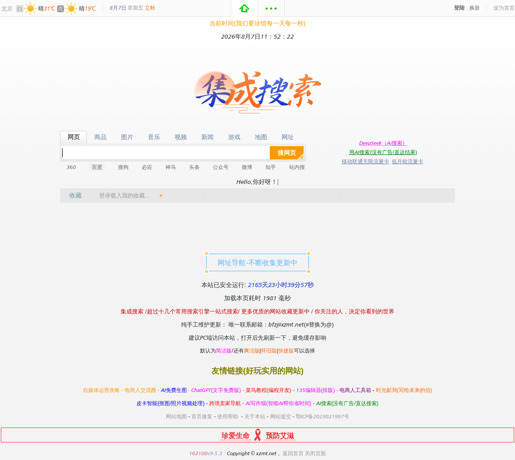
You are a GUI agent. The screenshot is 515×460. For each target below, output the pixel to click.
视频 (180, 137)
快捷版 (286, 350)
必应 (147, 167)
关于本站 (254, 416)
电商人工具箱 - (358, 390)
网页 (73, 137)
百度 (97, 167)
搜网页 (287, 152)
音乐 (153, 137)
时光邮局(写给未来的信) (404, 390)
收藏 (75, 195)
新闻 (207, 137)
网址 (287, 137)
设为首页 (504, 7)
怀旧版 (269, 350)
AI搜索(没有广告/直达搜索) (347, 403)
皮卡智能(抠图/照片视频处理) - (172, 403)
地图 (260, 137)
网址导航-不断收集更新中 (257, 262)
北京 (7, 8)
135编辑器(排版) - (318, 390)
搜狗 (123, 167)
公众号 (221, 167)
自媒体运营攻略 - (104, 390)
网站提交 (280, 416)
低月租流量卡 (407, 161)
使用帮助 (227, 416)
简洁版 (224, 350)
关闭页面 (315, 453)
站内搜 (297, 167)
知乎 (270, 167)
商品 (100, 137)
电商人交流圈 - (143, 390)
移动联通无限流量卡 (365, 161)
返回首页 (293, 453)
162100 (198, 453)
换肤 (474, 7)
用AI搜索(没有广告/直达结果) (383, 152)
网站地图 (176, 416)
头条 (194, 167)
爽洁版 (252, 350)
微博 (247, 167)
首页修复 (201, 416)
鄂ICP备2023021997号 (322, 416)
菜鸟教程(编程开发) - (271, 390)
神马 (170, 167)
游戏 (234, 137)
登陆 (459, 7)
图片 (127, 137)
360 (71, 167)
